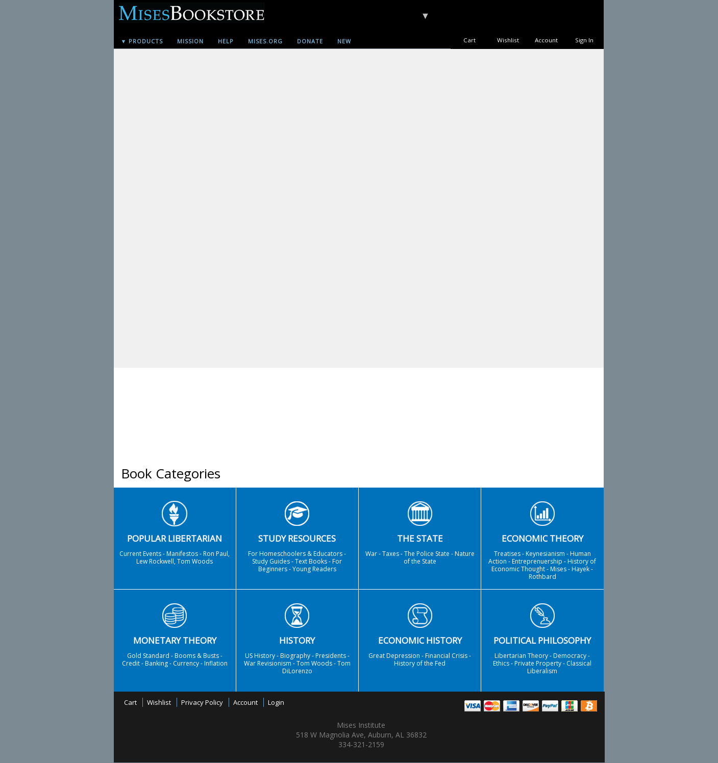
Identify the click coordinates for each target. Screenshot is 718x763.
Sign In (584, 40)
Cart (469, 40)
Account (546, 40)
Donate (310, 41)
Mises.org (265, 41)
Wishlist (508, 40)
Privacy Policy (202, 702)
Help (226, 41)
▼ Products (142, 41)
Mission (190, 41)
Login (276, 702)
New (344, 41)
